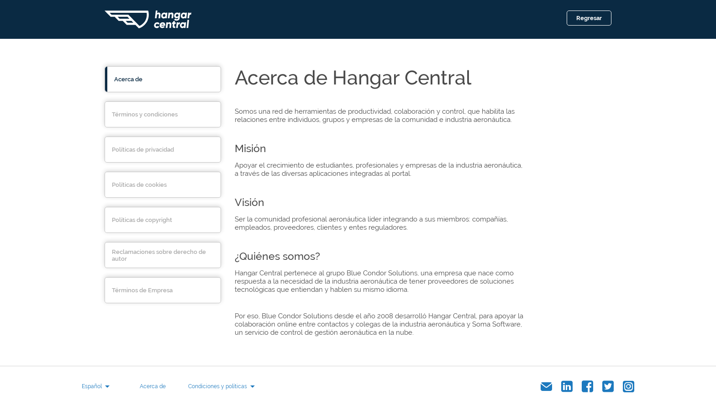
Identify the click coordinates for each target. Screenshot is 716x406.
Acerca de (153, 386)
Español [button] (92, 386)
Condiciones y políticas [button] (217, 386)
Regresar (589, 18)
